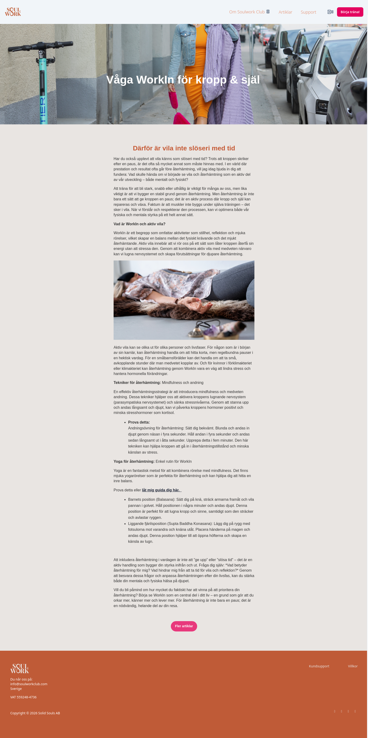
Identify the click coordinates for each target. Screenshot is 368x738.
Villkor (353, 666)
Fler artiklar (184, 626)
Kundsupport (319, 666)
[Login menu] (330, 12)
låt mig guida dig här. (162, 490)
